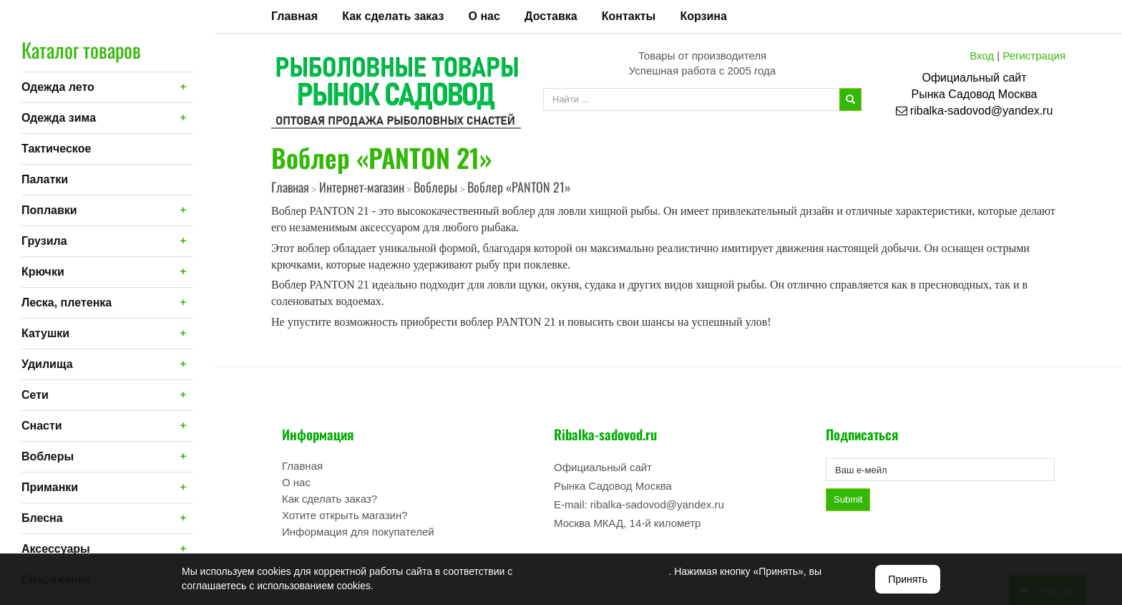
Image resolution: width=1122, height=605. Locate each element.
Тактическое (56, 148)
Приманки (49, 487)
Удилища (47, 364)
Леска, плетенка (66, 302)
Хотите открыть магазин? (345, 515)
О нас (484, 16)
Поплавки (49, 210)
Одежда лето (57, 87)
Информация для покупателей (358, 532)
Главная (294, 16)
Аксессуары (55, 549)
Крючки (42, 272)
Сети (35, 395)
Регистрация (1034, 55)
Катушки (45, 333)
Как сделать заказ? (329, 499)
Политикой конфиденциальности (591, 571)
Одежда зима (58, 118)
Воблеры (47, 456)
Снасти (41, 426)
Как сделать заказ (393, 16)
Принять (907, 579)
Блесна (42, 518)
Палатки (44, 179)
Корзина (703, 16)
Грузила (44, 241)
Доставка (551, 16)
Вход (982, 55)
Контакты (628, 16)
